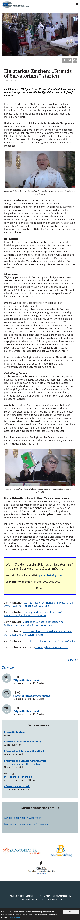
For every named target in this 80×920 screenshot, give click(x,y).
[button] (64, 60)
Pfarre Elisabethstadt (17, 786)
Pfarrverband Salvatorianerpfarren (25, 760)
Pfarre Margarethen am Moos (25, 764)
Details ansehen (16, 917)
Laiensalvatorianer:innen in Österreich (26, 824)
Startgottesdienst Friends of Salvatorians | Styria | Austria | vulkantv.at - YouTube (38, 604)
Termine (8, 667)
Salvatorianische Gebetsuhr (31, 695)
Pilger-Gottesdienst (26, 680)
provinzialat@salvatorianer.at (51, 899)
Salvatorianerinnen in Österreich (22, 817)
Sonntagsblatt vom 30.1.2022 (51, 647)
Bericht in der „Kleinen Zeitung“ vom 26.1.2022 (49, 641)
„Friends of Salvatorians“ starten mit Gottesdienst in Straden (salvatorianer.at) (34, 623)
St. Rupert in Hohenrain (18, 776)
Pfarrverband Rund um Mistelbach (24, 751)
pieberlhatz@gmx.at (50, 575)
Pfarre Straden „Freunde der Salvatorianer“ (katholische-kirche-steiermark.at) (38, 633)
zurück (72, 659)
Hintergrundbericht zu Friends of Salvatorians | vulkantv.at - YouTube (33, 614)
